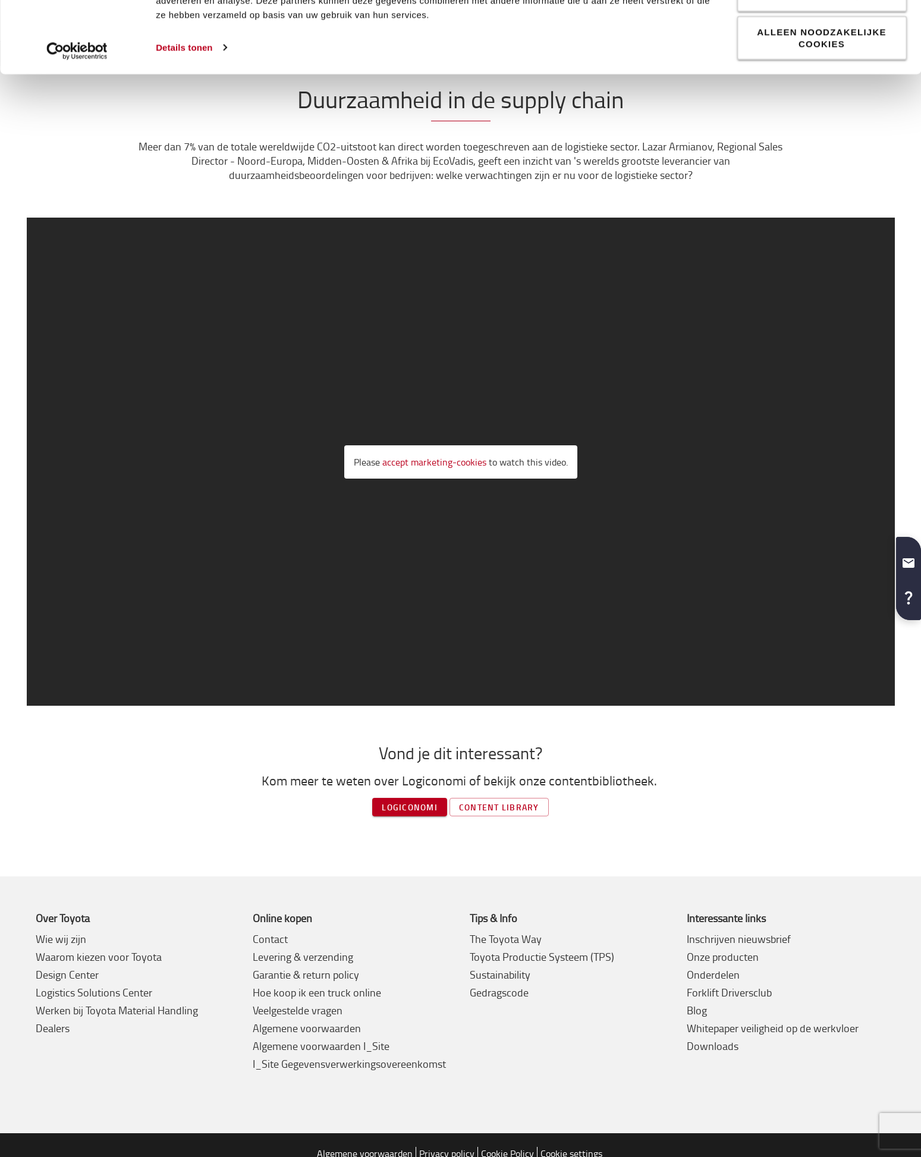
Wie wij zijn (61, 939)
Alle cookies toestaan (821, 30)
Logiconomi (410, 807)
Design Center (67, 974)
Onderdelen (713, 974)
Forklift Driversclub (729, 992)
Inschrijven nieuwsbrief (739, 939)
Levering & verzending (303, 957)
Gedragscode (499, 992)
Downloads (712, 1046)
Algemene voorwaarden (307, 1028)
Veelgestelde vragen (297, 1010)
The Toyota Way (506, 939)
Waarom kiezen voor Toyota (99, 957)
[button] (908, 558)
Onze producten (723, 957)
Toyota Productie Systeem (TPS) (542, 957)
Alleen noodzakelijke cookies (822, 109)
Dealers (53, 1028)
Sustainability (500, 974)
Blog (697, 1010)
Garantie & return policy (306, 974)
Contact (270, 939)
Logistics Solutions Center (94, 992)
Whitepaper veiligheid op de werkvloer (773, 1028)
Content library (499, 807)
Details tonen (184, 119)
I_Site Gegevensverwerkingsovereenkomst (349, 1064)
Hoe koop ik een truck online (317, 992)
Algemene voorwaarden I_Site (321, 1046)
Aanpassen (822, 67)
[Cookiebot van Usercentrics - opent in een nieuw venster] (77, 122)
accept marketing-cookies (434, 462)
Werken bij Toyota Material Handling (117, 1010)
